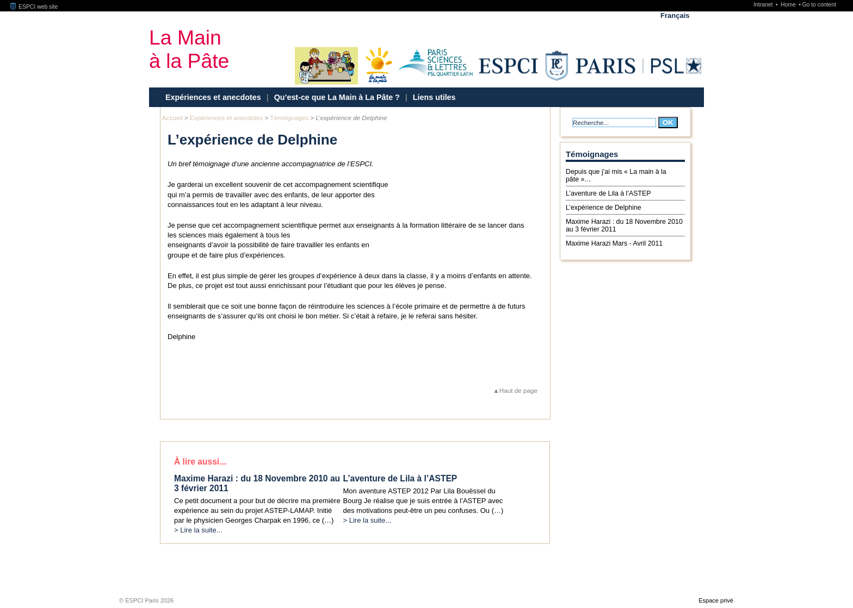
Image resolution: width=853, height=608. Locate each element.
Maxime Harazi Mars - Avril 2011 (614, 243)
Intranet (763, 5)
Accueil (172, 117)
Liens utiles (434, 97)
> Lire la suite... (198, 530)
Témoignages (289, 117)
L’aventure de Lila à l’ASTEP (608, 193)
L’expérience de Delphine (603, 207)
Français (674, 15)
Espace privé (716, 600)
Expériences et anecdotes (213, 97)
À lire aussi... (200, 461)
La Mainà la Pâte (189, 49)
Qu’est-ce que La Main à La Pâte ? (337, 97)
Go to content (819, 5)
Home (789, 5)
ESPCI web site (34, 7)
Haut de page (518, 390)
